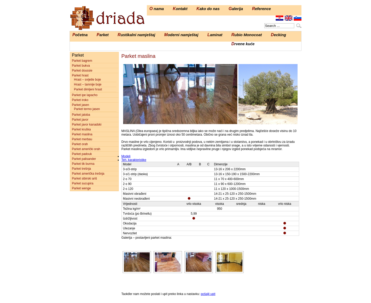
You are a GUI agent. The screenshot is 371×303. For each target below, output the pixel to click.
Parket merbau (82, 139)
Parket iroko (80, 100)
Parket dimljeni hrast (88, 89)
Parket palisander (84, 159)
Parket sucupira (82, 183)
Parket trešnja (81, 168)
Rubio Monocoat (246, 35)
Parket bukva (81, 65)
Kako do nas (208, 8)
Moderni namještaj (181, 35)
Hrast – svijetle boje (87, 79)
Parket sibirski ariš (84, 178)
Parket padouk (82, 154)
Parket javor (80, 119)
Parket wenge (81, 188)
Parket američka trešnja (88, 173)
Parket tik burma (83, 164)
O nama (156, 8)
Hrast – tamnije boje (88, 84)
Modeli (125, 156)
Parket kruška (81, 129)
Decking (278, 35)
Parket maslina (82, 134)
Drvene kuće (243, 44)
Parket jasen (80, 105)
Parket (103, 35)
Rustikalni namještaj (136, 35)
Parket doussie (82, 70)
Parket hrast (80, 75)
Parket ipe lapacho (84, 95)
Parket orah (80, 144)
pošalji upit (208, 294)
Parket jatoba (81, 114)
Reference (261, 8)
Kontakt (180, 8)
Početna (80, 35)
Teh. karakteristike (133, 160)
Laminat (214, 35)
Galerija (236, 8)
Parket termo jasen (87, 109)
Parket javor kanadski (87, 124)
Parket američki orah (86, 149)
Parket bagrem (82, 61)
